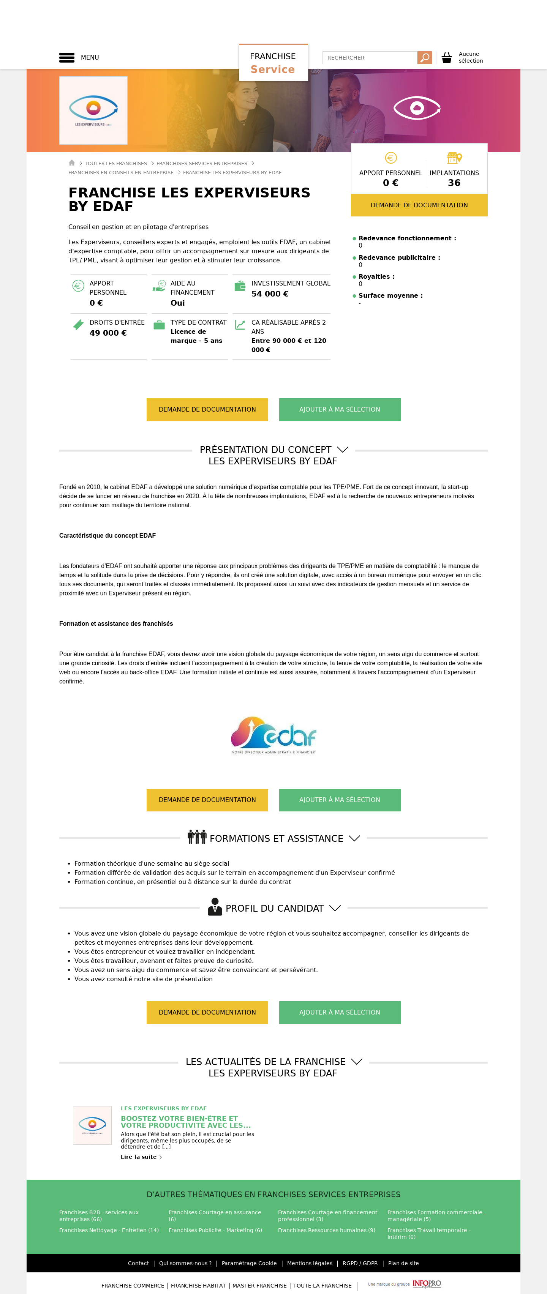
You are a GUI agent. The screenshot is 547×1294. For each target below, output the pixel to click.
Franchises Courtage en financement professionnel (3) (327, 1215)
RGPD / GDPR (360, 1263)
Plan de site (403, 1263)
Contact (138, 1263)
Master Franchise (259, 1286)
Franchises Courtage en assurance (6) (215, 1215)
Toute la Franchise (322, 1286)
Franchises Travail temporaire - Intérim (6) (429, 1233)
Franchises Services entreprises (202, 163)
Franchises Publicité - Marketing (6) (215, 1230)
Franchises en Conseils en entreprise (121, 172)
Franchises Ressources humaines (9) (326, 1230)
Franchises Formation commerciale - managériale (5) (436, 1215)
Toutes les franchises (116, 163)
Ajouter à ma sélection (339, 409)
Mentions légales (309, 1263)
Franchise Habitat (198, 1286)
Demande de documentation (419, 205)
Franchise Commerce (132, 1286)
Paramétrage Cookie (249, 1263)
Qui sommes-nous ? (185, 1263)
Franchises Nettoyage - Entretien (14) (109, 1230)
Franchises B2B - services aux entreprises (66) (99, 1215)
